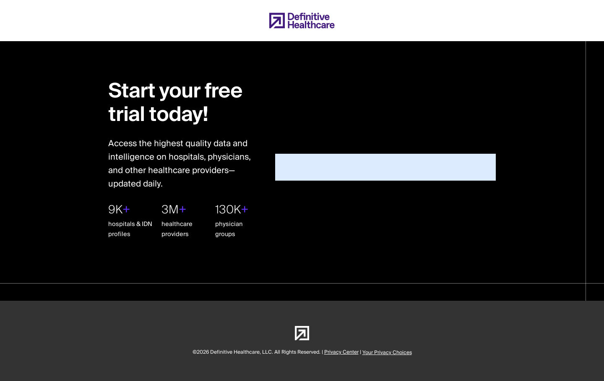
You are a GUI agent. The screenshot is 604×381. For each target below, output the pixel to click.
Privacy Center (341, 352)
